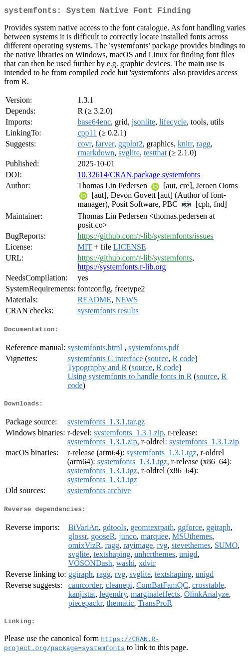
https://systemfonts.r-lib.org (121, 269)
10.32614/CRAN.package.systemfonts (138, 176)
